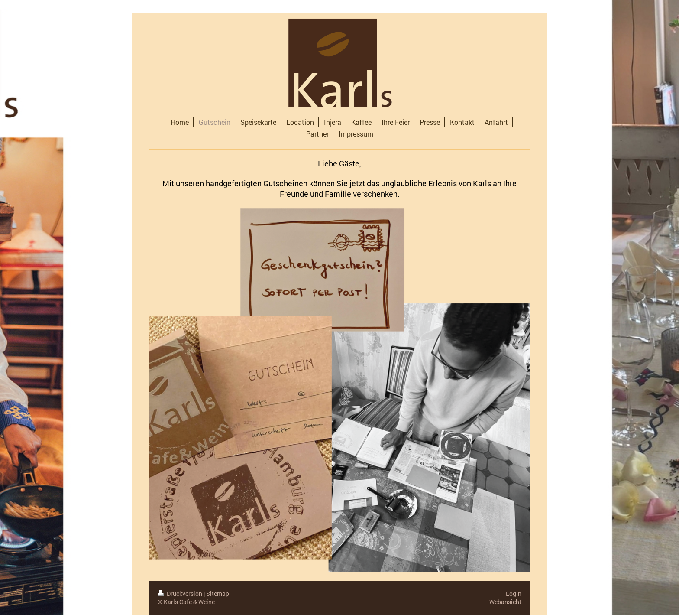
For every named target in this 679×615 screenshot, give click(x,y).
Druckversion (181, 593)
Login (513, 593)
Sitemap (217, 593)
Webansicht (505, 602)
